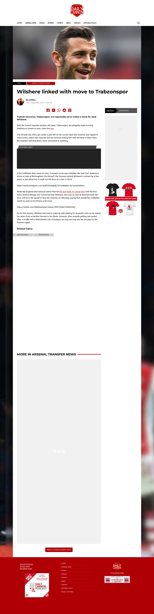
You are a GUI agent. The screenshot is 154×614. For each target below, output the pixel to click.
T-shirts (60, 23)
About (68, 23)
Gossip (42, 23)
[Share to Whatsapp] (59, 110)
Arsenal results (25, 566)
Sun (52, 128)
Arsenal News (30, 23)
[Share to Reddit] (64, 110)
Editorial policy (90, 23)
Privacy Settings (67, 592)
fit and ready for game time (72, 191)
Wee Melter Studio (26, 569)
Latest (19, 23)
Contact (77, 23)
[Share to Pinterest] (70, 110)
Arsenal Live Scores (26, 564)
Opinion (51, 23)
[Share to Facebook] (48, 110)
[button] (138, 23)
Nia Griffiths (31, 100)
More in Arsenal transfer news (46, 354)
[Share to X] (53, 110)
